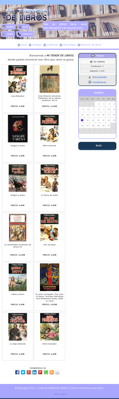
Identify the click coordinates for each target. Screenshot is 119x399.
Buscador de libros (89, 45)
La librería (50, 45)
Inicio (22, 45)
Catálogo (35, 45)
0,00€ (97, 71)
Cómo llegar (68, 45)
